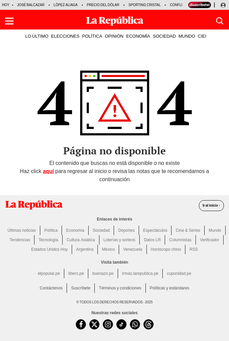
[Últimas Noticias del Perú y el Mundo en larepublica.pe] (114, 21)
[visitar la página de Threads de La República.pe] (148, 324)
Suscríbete (80, 288)
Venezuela (132, 249)
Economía (75, 230)
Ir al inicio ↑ (211, 205)
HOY (5, 5)
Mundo (215, 230)
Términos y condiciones (120, 288)
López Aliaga (66, 5)
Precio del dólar (103, 5)
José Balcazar (31, 5)
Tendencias (19, 240)
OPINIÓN (114, 36)
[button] (9, 21)
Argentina (84, 249)
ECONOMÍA (138, 36)
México (108, 249)
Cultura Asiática (81, 240)
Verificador (209, 240)
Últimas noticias (21, 230)
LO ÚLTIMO (37, 36)
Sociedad (101, 230)
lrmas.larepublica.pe (140, 273)
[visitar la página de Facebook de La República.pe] (81, 324)
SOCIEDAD (164, 36)
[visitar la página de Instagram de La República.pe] (108, 324)
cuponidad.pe (179, 273)
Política (51, 230)
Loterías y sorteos (120, 240)
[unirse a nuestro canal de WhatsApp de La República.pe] (135, 324)
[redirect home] (34, 205)
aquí (48, 171)
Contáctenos (51, 288)
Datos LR (152, 240)
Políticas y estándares (169, 288)
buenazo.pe (103, 273)
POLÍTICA (92, 36)
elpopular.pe (49, 273)
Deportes (126, 230)
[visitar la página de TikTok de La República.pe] (121, 324)
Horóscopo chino (166, 249)
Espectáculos (155, 230)
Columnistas (180, 240)
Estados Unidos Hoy (49, 249)
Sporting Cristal (145, 5)
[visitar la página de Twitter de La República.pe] (94, 324)
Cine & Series (188, 230)
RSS (193, 249)
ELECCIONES (65, 36)
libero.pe (76, 273)
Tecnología (48, 240)
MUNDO (187, 36)
